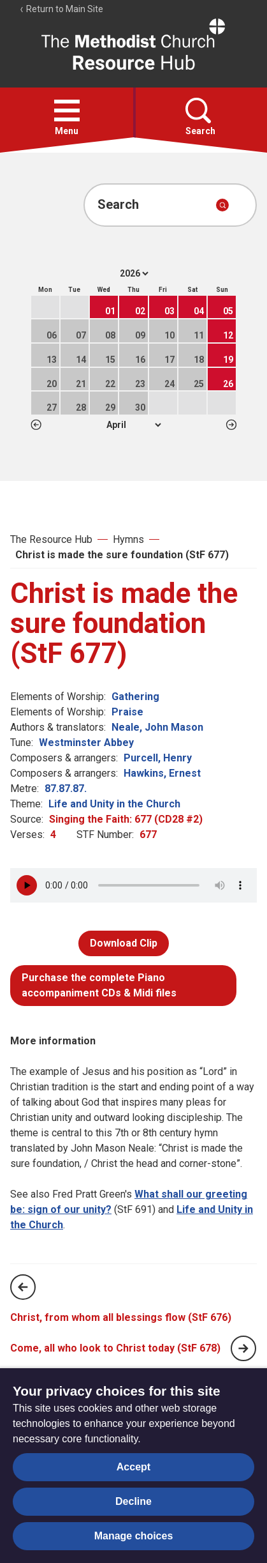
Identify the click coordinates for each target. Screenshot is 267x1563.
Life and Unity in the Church (114, 804)
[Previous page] (23, 1287)
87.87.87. (66, 788)
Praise (127, 712)
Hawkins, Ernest (162, 773)
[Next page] (243, 1348)
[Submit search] (222, 205)
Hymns (128, 539)
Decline (133, 1501)
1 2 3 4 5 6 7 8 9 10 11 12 (133, 425)
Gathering (135, 696)
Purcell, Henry (158, 758)
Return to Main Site (61, 9)
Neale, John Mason (157, 727)
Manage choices (133, 1535)
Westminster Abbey (86, 742)
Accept (133, 1466)
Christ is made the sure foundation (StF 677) (122, 555)
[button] (67, 110)
